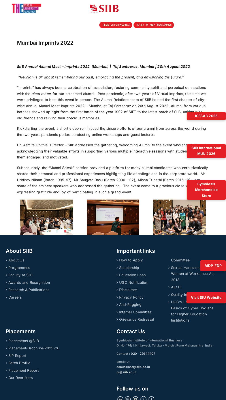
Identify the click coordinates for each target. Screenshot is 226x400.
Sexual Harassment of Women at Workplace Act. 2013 (193, 273)
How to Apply (131, 260)
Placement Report (23, 370)
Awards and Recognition (29, 282)
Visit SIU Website (206, 297)
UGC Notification (133, 282)
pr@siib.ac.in (126, 372)
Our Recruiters (20, 377)
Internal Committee (135, 312)
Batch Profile (19, 363)
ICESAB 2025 (206, 116)
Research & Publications (28, 290)
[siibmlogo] (104, 6)
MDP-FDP (213, 265)
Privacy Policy (131, 297)
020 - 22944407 (142, 353)
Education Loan (132, 275)
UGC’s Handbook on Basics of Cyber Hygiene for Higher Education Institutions (192, 311)
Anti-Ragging (130, 304)
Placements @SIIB (23, 341)
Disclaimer (128, 290)
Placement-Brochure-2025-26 (33, 348)
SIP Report (17, 355)
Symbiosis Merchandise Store (206, 190)
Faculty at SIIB (20, 275)
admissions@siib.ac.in (133, 367)
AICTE (176, 287)
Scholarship (129, 267)
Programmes (19, 267)
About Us (16, 260)
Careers (15, 297)
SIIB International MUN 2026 (206, 151)
